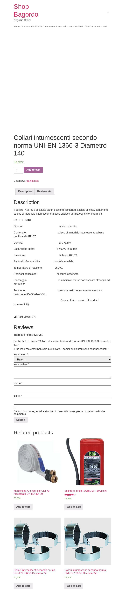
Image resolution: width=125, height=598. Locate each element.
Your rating (21, 340)
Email (18, 381)
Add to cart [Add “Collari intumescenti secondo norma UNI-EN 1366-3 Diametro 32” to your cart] (23, 571)
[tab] (25, 177)
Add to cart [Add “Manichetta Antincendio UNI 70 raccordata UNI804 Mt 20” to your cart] (23, 492)
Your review (21, 350)
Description (25, 177)
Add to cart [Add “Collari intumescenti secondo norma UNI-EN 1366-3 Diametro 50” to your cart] (74, 571)
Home (17, 26)
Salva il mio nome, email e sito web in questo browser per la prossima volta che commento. (59, 398)
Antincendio (28, 26)
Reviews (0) (44, 177)
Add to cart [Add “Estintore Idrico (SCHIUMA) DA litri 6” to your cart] (74, 492)
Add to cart (33, 155)
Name (18, 369)
